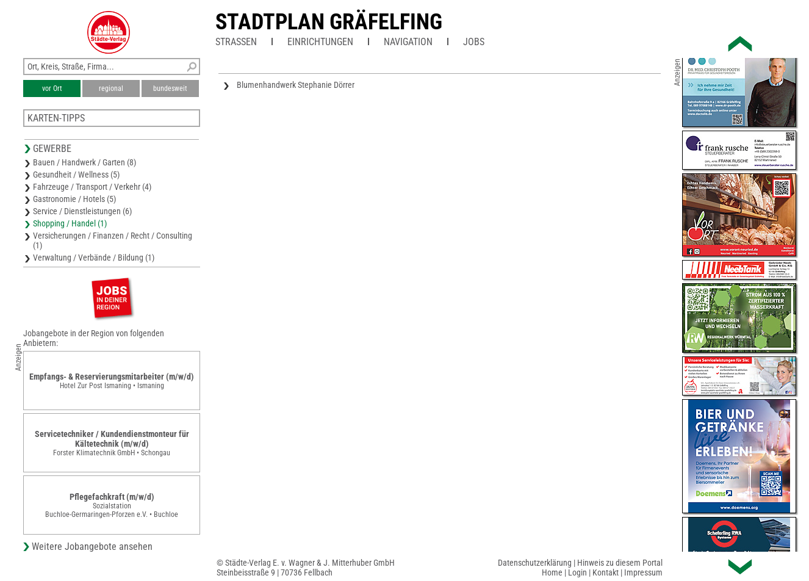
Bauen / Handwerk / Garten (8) (84, 162)
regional (111, 88)
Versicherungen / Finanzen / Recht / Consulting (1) (112, 240)
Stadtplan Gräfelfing (328, 22)
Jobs (473, 42)
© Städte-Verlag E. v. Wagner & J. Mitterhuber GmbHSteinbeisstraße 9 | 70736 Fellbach (306, 567)
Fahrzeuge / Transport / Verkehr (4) (92, 187)
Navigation (408, 42)
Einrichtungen (320, 42)
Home (552, 572)
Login (577, 572)
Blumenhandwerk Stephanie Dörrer (295, 85)
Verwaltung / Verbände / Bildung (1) (93, 257)
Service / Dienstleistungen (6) (82, 211)
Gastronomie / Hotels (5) (74, 199)
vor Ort (52, 88)
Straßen (236, 42)
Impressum (643, 572)
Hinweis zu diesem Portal (620, 563)
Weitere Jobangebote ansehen (92, 546)
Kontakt (605, 572)
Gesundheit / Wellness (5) (76, 174)
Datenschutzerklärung (535, 563)
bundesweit (170, 88)
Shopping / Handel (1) (70, 223)
